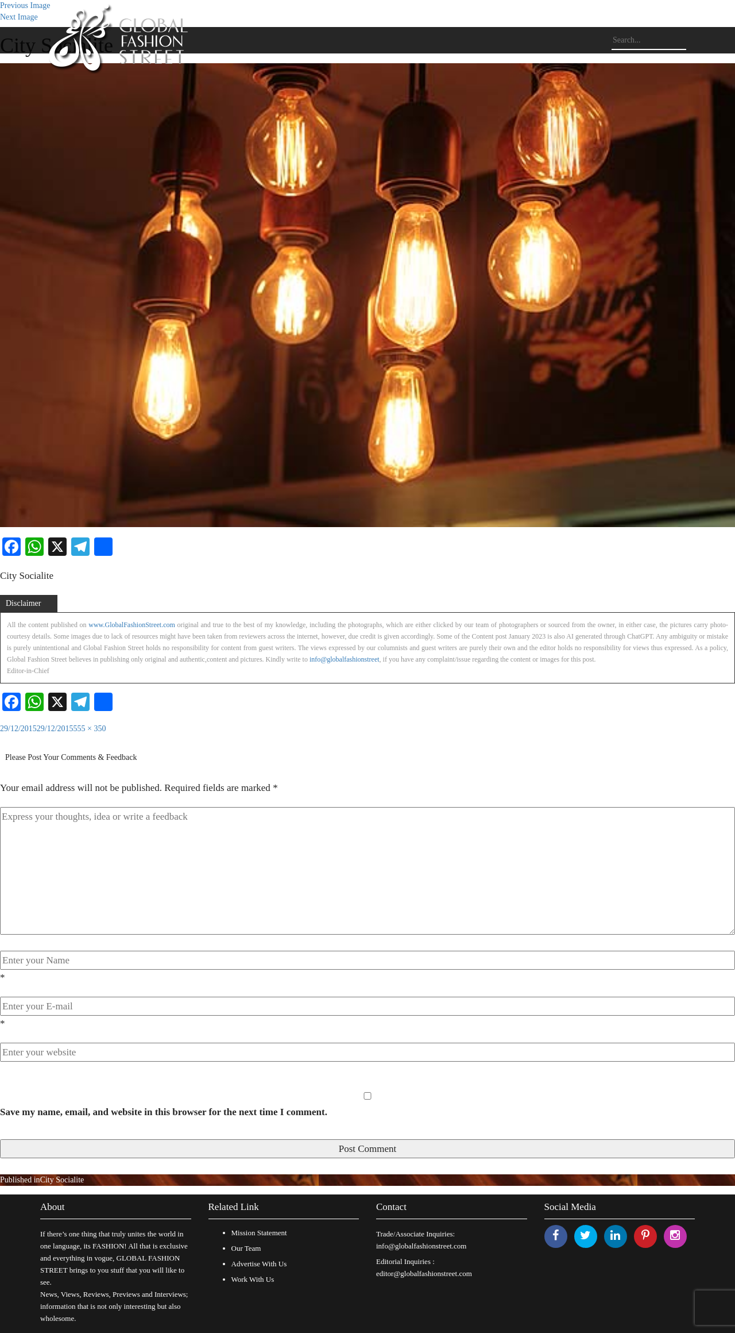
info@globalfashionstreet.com (421, 1246)
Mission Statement (259, 1232)
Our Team (246, 1248)
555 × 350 (90, 728)
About (52, 1206)
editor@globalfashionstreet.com (424, 1273)
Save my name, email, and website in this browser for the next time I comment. (163, 1112)
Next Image (19, 17)
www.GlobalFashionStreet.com (131, 625)
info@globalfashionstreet (345, 659)
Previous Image (25, 5)
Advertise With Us (259, 1263)
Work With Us (252, 1279)
